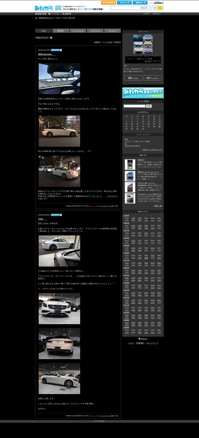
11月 (152, 228)
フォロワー (152, 78)
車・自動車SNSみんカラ (44, 18)
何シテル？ (148, 61)
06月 (159, 263)
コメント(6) (94, 416)
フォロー (133, 78)
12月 (159, 236)
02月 (133, 218)
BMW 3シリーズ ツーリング (148, 172)
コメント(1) (94, 206)
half (126, 139)
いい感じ (41, 22)
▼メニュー (112, 31)
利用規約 (140, 343)
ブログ (57, 18)
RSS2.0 (144, 339)
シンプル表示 (108, 42)
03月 (140, 218)
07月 (127, 295)
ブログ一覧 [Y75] (68, 18)
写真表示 (117, 42)
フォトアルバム (78, 31)
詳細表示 (97, 42)
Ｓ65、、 (42, 219)
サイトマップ (152, 343)
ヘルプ (150, 2)
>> (147, 112)
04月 (146, 226)
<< (139, 112)
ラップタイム (95, 31)
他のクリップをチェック (152, 150)
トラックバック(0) (107, 206)
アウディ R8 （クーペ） (147, 183)
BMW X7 (141, 160)
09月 (140, 228)
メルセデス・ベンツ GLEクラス (149, 194)
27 (159, 126)
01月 (127, 263)
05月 (152, 248)
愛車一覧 (158, 206)
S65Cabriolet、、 (47, 54)
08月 (133, 251)
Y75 (125, 66)
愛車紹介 (60, 31)
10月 (146, 228)
